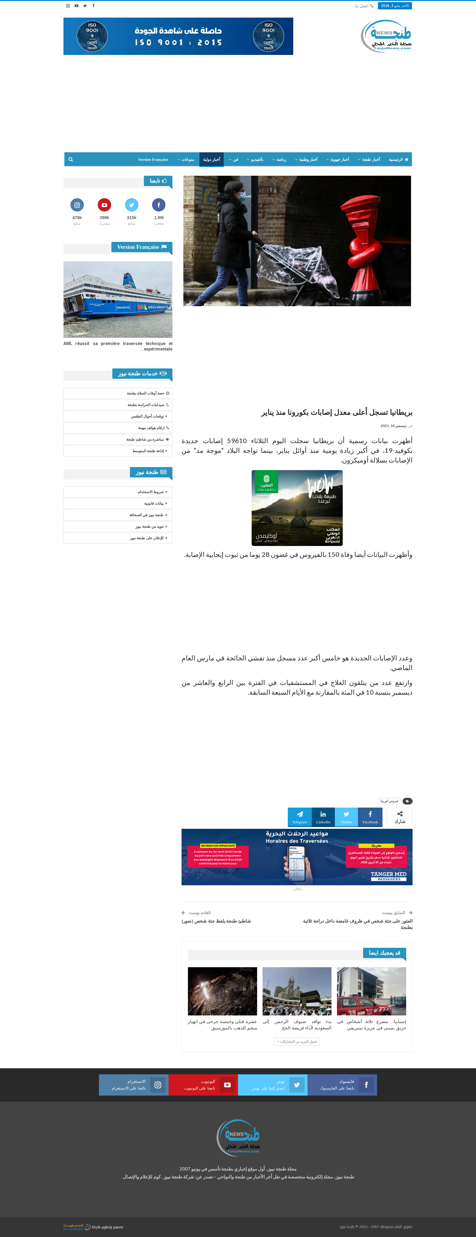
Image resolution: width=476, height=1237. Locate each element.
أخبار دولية (211, 159)
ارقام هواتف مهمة (153, 428)
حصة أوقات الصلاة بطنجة (148, 393)
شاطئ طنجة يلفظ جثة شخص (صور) (216, 921)
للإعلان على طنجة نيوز (147, 538)
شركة (82, 1226)
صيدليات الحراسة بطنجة (148, 405)
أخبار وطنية (308, 159)
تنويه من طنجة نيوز (149, 526)
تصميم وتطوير (112, 1226)
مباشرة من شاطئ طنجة (147, 439)
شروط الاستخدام (151, 492)
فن (235, 159)
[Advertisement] (238, 100)
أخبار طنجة (371, 159)
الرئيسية (398, 159)
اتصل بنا (364, 6)
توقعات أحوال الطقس (147, 416)
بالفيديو (257, 159)
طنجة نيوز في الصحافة (146, 515)
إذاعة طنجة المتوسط (148, 451)
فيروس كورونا (389, 801)
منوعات (188, 159)
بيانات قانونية (154, 503)
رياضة (281, 159)
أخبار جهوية (340, 159)
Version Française (153, 159)
